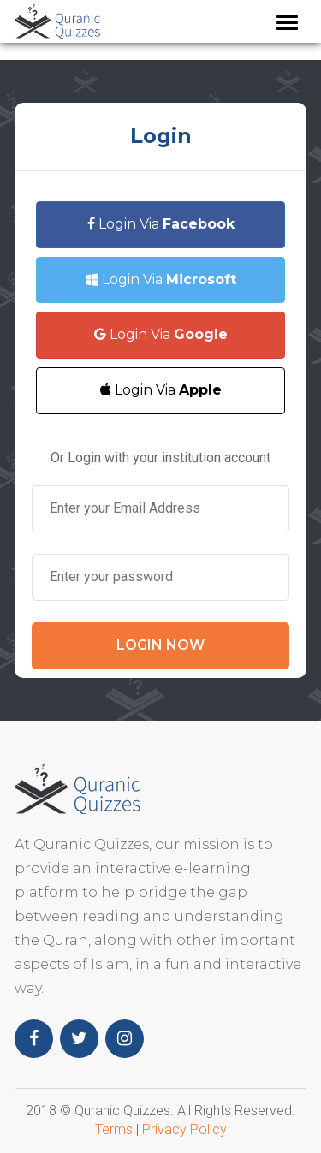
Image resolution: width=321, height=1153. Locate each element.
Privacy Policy (184, 1129)
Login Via (161, 224)
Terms (114, 1129)
